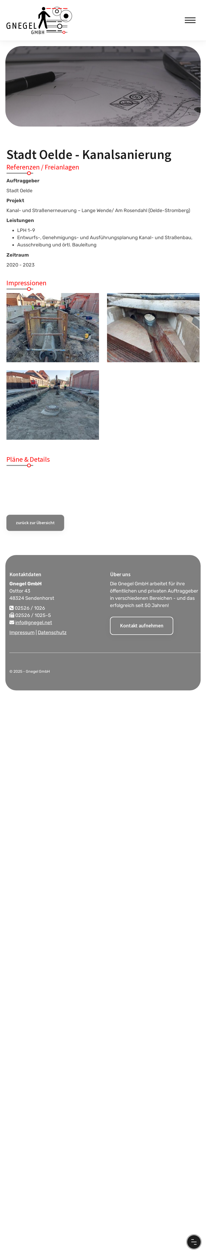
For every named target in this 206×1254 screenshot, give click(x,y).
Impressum (22, 632)
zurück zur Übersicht (35, 522)
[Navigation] (190, 20)
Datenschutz (52, 632)
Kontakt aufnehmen (141, 626)
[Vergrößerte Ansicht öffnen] (52, 327)
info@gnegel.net (33, 623)
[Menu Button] (194, 1242)
